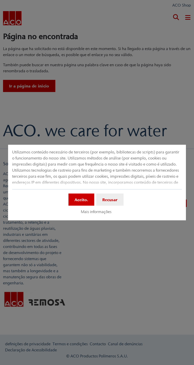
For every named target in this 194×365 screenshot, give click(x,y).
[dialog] (97, 182)
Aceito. (81, 199)
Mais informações (96, 211)
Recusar (109, 199)
